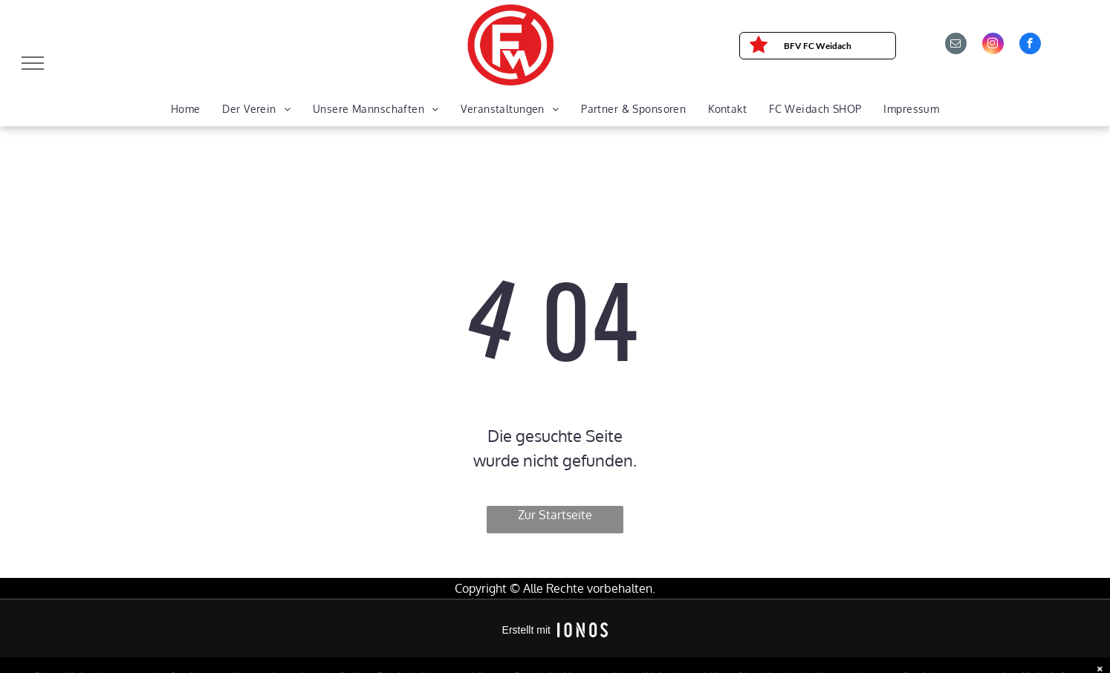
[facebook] (1030, 45)
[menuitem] (186, 109)
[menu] (32, 63)
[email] (956, 45)
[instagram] (993, 45)
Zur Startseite (555, 514)
